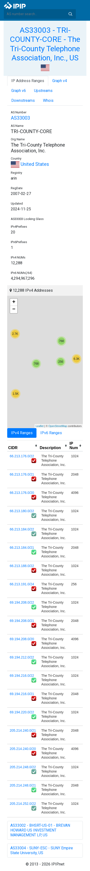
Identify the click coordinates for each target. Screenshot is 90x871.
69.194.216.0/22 (22, 675)
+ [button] (13, 302)
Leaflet (40, 426)
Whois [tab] (48, 100)
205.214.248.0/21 (23, 785)
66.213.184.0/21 (22, 547)
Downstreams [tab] (23, 100)
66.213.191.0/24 (22, 584)
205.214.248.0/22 (23, 767)
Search (70, 14)
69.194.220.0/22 (22, 712)
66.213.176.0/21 (22, 474)
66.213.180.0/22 (22, 511)
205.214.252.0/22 (23, 804)
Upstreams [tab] (43, 90)
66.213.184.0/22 (22, 529)
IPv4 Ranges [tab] (22, 433)
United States (30, 164)
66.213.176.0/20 (22, 493)
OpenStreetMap (57, 426)
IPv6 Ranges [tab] (51, 433)
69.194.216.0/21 (22, 694)
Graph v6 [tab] (18, 90)
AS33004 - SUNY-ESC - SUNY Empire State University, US (41, 850)
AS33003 (20, 118)
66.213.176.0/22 (22, 456)
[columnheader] (23, 445)
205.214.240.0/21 (23, 730)
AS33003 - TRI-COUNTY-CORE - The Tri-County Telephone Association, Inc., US (45, 44)
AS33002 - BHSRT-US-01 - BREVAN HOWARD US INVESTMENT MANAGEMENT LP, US (40, 830)
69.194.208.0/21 (22, 621)
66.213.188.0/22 (22, 566)
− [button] (13, 309)
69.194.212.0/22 (22, 657)
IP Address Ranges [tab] (27, 80)
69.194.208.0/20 (22, 639)
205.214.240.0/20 (23, 749)
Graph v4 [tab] (59, 80)
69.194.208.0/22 (22, 602)
